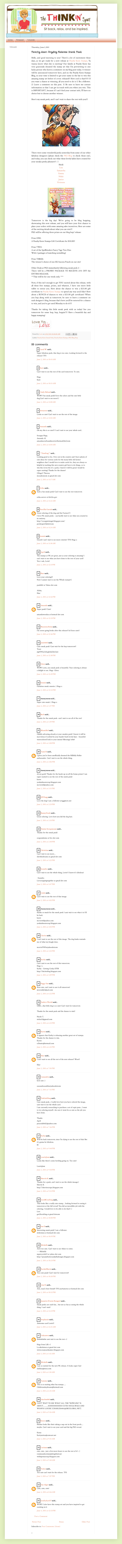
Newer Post (36, 1522)
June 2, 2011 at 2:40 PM (46, 841)
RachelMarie (46, 1269)
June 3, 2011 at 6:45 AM (46, 1391)
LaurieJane (45, 1157)
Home (10, 40)
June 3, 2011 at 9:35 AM (46, 1439)
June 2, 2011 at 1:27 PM (46, 706)
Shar (42, 573)
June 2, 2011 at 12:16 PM (46, 597)
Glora (42, 664)
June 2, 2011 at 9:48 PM (46, 1148)
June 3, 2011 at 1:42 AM (46, 1353)
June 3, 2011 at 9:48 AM (46, 1460)
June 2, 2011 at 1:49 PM (46, 722)
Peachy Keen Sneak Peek (45, 338)
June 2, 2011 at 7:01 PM (46, 1068)
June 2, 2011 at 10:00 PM (46, 1218)
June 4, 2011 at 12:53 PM (46, 1510)
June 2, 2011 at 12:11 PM (46, 565)
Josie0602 (44, 642)
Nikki (61, 176)
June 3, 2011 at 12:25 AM (46, 1327)
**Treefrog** (45, 453)
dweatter (43, 410)
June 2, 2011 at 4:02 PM (46, 900)
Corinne (44, 1447)
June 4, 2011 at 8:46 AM (46, 1492)
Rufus (43, 1136)
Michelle (44, 1245)
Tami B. (44, 751)
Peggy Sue (44, 983)
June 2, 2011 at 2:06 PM (46, 762)
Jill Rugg (44, 797)
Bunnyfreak (46, 813)
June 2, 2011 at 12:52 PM (46, 690)
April (43, 552)
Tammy (44, 1381)
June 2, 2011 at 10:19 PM (46, 1236)
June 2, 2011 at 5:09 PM (46, 975)
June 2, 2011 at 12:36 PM (46, 634)
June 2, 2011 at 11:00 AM (46, 402)
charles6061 (45, 1399)
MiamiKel (44, 730)
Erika (42, 488)
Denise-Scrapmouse (49, 829)
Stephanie (45, 1319)
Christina (44, 850)
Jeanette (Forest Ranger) (51, 1301)
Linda (43, 893)
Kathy (43, 959)
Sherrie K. (45, 1178)
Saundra (44, 869)
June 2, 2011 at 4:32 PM (46, 951)
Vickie (43, 1469)
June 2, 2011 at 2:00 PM (46, 743)
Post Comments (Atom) (51, 1526)
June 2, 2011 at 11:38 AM (46, 543)
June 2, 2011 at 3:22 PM (46, 860)
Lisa (61, 167)
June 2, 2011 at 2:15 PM (46, 788)
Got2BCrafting (47, 1200)
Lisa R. (43, 1285)
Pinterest (20, 40)
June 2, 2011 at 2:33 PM (46, 820)
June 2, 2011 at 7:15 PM (46, 1089)
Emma (61, 173)
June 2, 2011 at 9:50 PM (46, 1170)
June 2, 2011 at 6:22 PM (46, 993)
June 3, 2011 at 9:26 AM (46, 1412)
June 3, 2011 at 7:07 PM (46, 1476)
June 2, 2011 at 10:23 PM (46, 1260)
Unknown (45, 1335)
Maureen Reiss (46, 627)
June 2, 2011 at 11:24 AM (46, 527)
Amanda (43, 426)
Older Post (86, 1522)
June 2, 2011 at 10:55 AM (46, 383)
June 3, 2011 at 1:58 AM (46, 1372)
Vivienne (61, 182)
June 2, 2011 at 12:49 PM (46, 674)
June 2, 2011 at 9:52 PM (46, 1191)
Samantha (61, 170)
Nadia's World (47, 1002)
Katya (43, 1421)
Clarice (44, 935)
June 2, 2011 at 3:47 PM (46, 884)
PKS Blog (68, 155)
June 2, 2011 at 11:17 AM (46, 479)
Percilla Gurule (46, 509)
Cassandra (45, 1077)
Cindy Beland (45, 392)
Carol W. (43, 349)
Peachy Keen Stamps (78, 60)
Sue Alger (45, 1485)
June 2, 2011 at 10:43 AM (46, 359)
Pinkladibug (46, 1098)
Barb (42, 714)
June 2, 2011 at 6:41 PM (46, 1047)
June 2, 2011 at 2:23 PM (46, 804)
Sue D (43, 1226)
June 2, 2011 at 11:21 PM (46, 1311)
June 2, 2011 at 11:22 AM (46, 501)
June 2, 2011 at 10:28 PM (46, 1276)
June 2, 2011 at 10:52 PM (46, 1292)
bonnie (42, 536)
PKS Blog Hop (73, 338)
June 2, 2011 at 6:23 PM (46, 1023)
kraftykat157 (46, 1500)
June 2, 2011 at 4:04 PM (46, 927)
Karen (43, 1031)
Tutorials (31, 40)
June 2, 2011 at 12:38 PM (46, 655)
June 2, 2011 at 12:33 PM (46, 618)
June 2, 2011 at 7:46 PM (46, 1127)
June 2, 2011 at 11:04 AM (46, 418)
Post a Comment (40, 1516)
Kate (42, 368)
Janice (61, 179)
